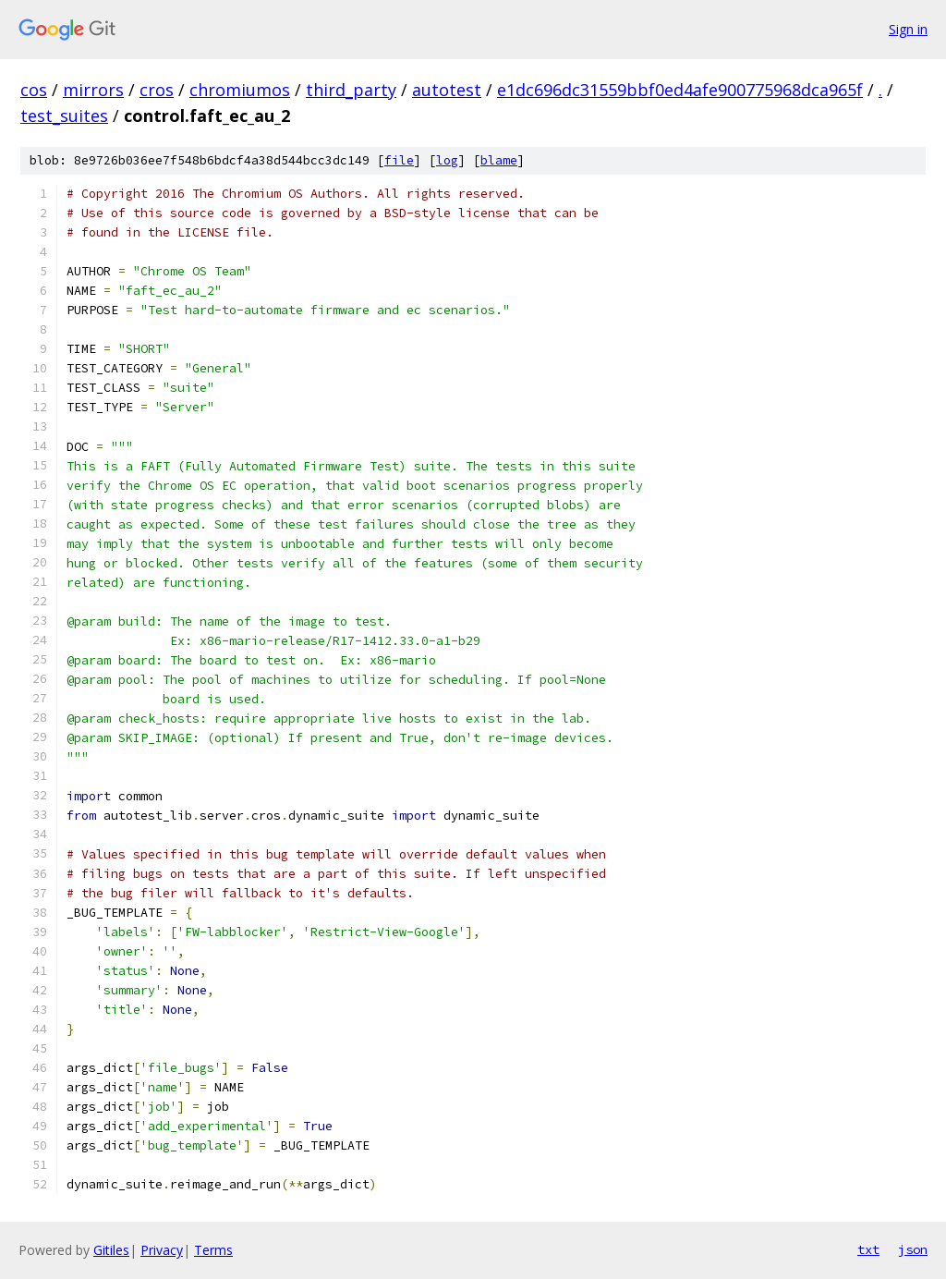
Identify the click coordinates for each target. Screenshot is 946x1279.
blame (498, 160)
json (913, 1249)
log (447, 160)
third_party (351, 90)
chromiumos (239, 90)
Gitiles (111, 1250)
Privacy (161, 1250)
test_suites (64, 115)
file (399, 160)
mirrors (93, 90)
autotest (446, 90)
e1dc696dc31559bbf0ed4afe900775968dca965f (680, 90)
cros (156, 90)
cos (33, 90)
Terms (213, 1250)
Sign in (908, 29)
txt (868, 1249)
